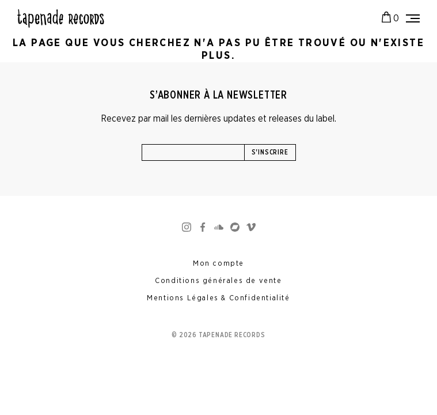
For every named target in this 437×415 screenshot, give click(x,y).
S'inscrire (270, 152)
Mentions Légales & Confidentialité (218, 298)
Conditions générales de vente (218, 281)
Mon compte (218, 263)
